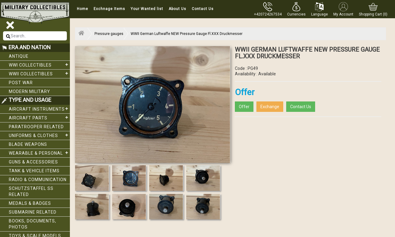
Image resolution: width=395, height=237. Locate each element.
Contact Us (203, 9)
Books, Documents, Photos (32, 223)
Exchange (269, 106)
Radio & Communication (38, 179)
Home (82, 9)
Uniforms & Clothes (39, 135)
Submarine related (33, 212)
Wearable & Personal (39, 153)
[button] (296, 9)
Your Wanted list (147, 9)
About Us (177, 9)
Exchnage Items (109, 9)
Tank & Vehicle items (34, 170)
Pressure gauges (108, 34)
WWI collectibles (39, 64)
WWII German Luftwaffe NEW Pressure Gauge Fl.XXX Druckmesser (186, 34)
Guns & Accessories (33, 162)
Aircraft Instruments (39, 109)
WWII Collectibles (39, 73)
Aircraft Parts (39, 117)
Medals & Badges (30, 203)
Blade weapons (28, 144)
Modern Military (29, 91)
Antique (19, 56)
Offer (244, 106)
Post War (21, 82)
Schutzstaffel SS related (31, 191)
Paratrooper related (36, 126)
